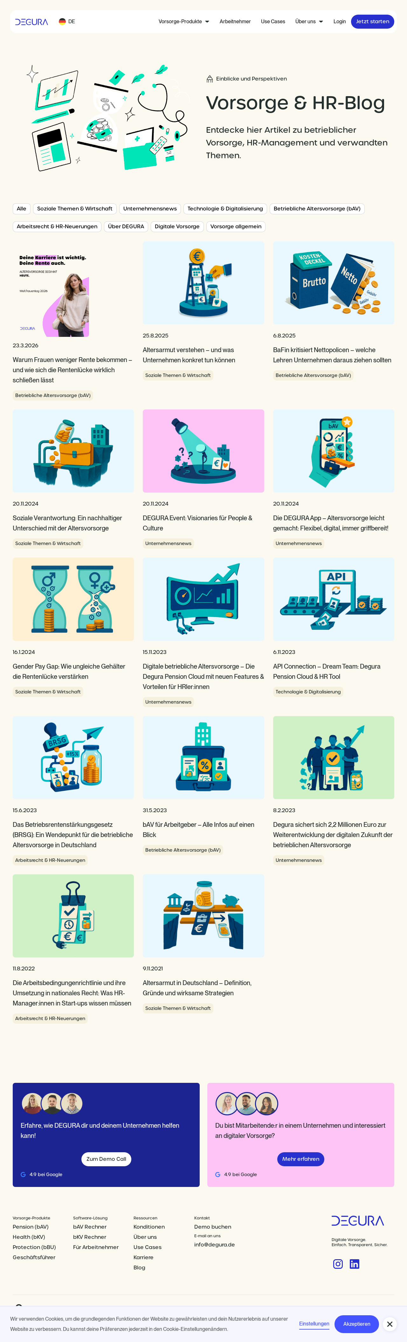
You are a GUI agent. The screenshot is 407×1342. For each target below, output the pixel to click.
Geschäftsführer (34, 1257)
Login (340, 21)
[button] (67, 21)
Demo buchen (212, 1227)
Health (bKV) (29, 1237)
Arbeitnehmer (235, 21)
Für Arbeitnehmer (96, 1247)
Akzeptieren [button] (356, 1324)
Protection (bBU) (34, 1247)
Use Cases (273, 21)
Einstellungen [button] (314, 1324)
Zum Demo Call (106, 1159)
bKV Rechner (89, 1237)
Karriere (144, 1257)
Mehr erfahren (300, 1159)
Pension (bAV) (31, 1227)
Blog (139, 1267)
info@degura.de (214, 1244)
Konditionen (149, 1227)
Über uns (145, 1237)
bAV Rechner (90, 1227)
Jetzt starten (372, 21)
